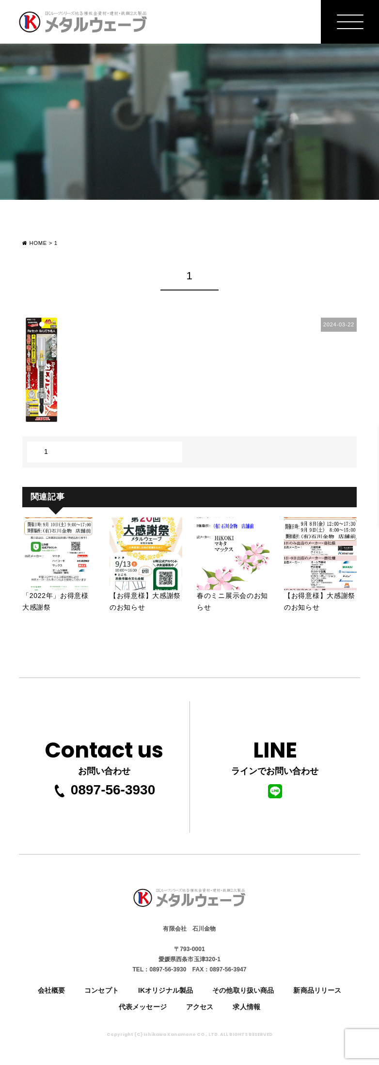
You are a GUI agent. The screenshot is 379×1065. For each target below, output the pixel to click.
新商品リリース (317, 990)
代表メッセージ (143, 1007)
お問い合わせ (104, 754)
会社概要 (51, 990)
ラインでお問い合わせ (274, 766)
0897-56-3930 (104, 790)
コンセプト (101, 990)
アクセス (200, 1007)
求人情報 (246, 1007)
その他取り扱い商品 (243, 990)
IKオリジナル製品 (165, 990)
